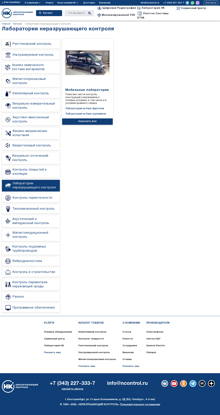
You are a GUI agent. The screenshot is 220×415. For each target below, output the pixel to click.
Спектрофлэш (154, 332)
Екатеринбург (12, 2)
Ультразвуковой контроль (94, 353)
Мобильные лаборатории (87, 90)
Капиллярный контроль (92, 332)
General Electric (155, 346)
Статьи (127, 332)
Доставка (89, 3)
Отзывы (127, 359)
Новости (128, 339)
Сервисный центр (54, 339)
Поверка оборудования (58, 332)
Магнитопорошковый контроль (97, 359)
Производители (158, 323)
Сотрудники (130, 346)
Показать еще (52, 353)
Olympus (151, 353)
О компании (31, 3)
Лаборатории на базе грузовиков (85, 114)
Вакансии (104, 3)
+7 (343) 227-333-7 (173, 3)
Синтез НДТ (153, 339)
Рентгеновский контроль (93, 346)
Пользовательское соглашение (140, 405)
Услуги (49, 3)
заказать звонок (72, 389)
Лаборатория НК (54, 346)
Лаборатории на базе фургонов (84, 108)
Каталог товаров (91, 323)
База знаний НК (66, 3)
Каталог (46, 13)
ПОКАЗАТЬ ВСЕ (87, 122)
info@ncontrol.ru (150, 3)
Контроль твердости (91, 339)
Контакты (211, 3)
